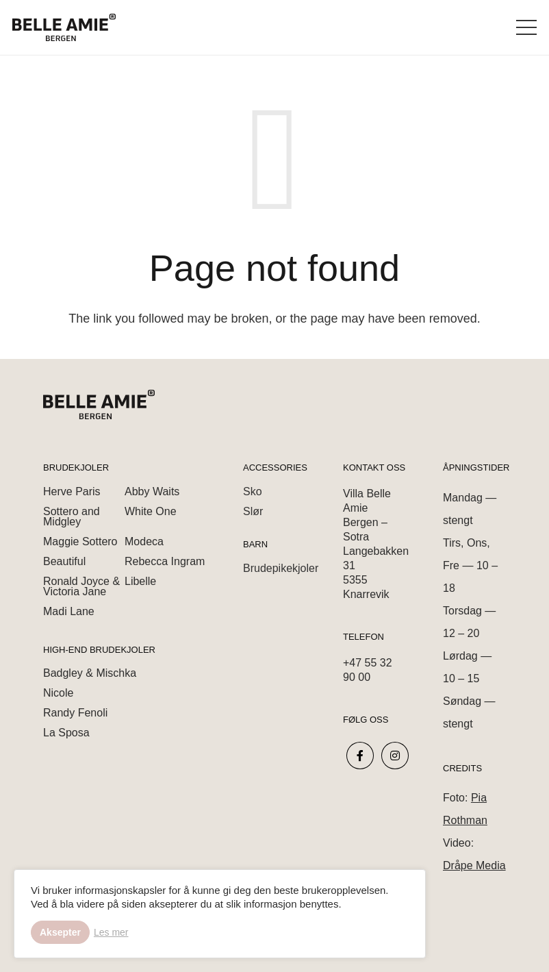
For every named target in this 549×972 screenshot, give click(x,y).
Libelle (140, 581)
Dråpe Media (474, 865)
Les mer (111, 932)
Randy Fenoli (75, 713)
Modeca (144, 541)
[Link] (64, 27)
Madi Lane (68, 611)
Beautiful (64, 561)
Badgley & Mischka (89, 673)
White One (151, 511)
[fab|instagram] (395, 755)
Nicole (58, 693)
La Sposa (66, 732)
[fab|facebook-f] (360, 755)
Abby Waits (152, 491)
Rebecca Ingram (165, 561)
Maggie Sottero (80, 541)
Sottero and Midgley (71, 516)
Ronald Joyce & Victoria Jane (81, 586)
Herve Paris (72, 491)
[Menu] (527, 27)
